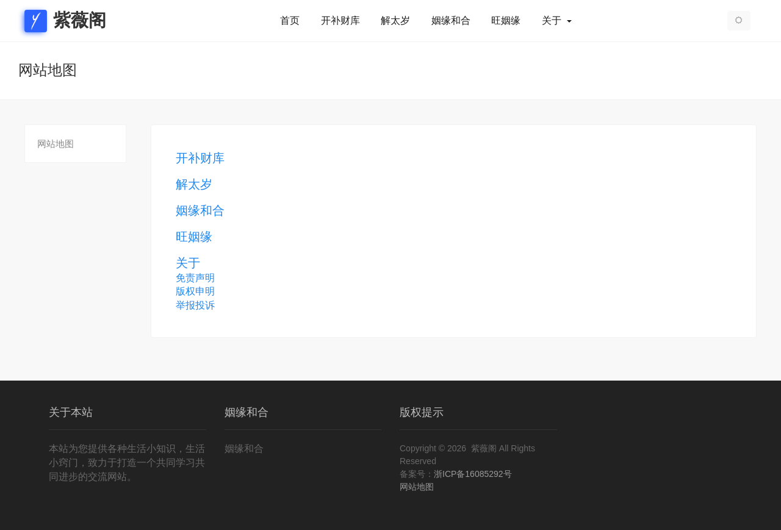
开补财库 (340, 20)
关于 (553, 20)
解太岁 (395, 20)
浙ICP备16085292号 (473, 474)
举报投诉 (195, 305)
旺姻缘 (505, 20)
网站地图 (55, 143)
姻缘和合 (450, 20)
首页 (290, 20)
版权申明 (195, 291)
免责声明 (195, 278)
